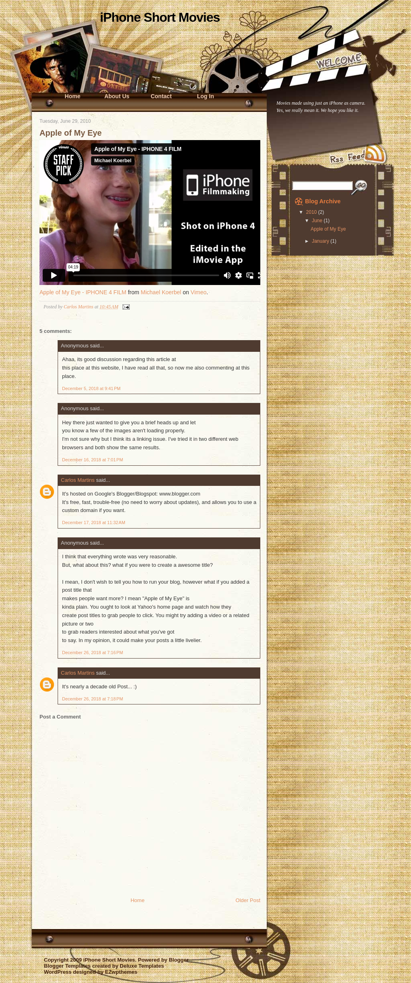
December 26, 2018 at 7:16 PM (92, 652)
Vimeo (198, 292)
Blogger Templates (67, 966)
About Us (116, 96)
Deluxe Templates (142, 966)
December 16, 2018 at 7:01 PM (92, 459)
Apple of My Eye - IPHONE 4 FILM (83, 292)
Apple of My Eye (328, 229)
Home (73, 96)
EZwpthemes (121, 972)
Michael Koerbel (161, 292)
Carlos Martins (78, 480)
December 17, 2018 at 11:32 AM (93, 522)
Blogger (179, 960)
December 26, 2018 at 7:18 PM (92, 698)
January (321, 241)
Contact (161, 96)
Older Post (248, 900)
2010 (312, 212)
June (318, 220)
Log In (205, 96)
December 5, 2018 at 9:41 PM (91, 388)
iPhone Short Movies (160, 17)
